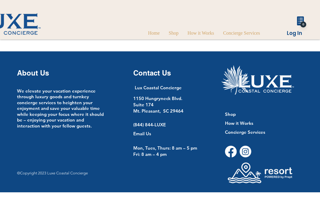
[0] (303, 24)
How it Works (239, 123)
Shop (230, 114)
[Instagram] (245, 151)
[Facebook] (231, 151)
